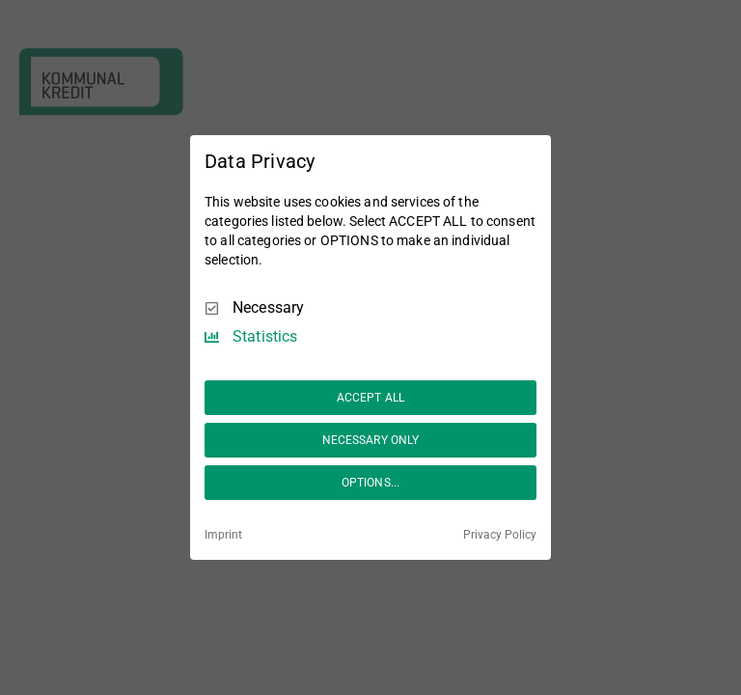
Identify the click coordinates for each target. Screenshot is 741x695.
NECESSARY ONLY (371, 440)
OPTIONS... (370, 482)
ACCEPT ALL (370, 397)
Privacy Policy (499, 535)
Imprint (223, 535)
